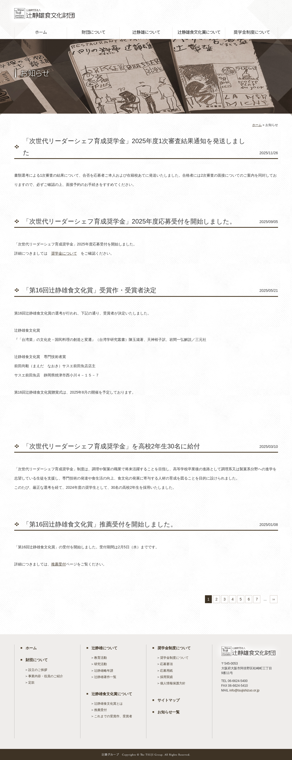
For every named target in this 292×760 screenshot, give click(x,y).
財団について (37, 660)
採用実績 (166, 677)
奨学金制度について (174, 648)
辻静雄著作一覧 (105, 677)
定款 (31, 682)
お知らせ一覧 (168, 712)
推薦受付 (58, 564)
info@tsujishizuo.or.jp (244, 690)
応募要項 (166, 664)
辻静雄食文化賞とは (108, 703)
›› (273, 599)
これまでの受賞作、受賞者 (113, 716)
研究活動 (100, 664)
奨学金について (64, 253)
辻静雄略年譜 (103, 670)
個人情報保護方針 (172, 683)
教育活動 (100, 658)
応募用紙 (166, 670)
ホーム (257, 125)
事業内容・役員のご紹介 (45, 676)
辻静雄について (104, 648)
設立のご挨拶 (37, 670)
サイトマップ (168, 700)
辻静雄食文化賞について (112, 694)
